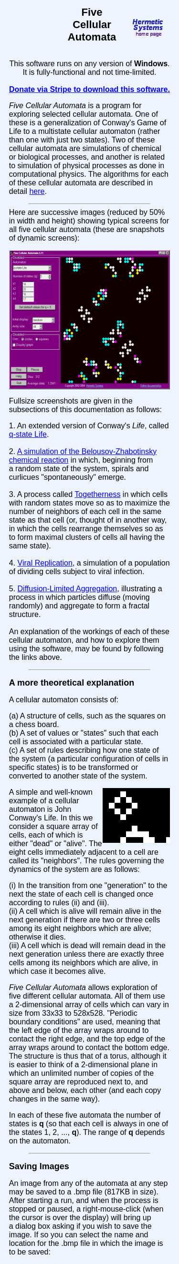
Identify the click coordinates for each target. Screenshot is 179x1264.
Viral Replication (45, 563)
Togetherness (97, 494)
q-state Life (28, 434)
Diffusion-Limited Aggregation (67, 589)
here (36, 191)
